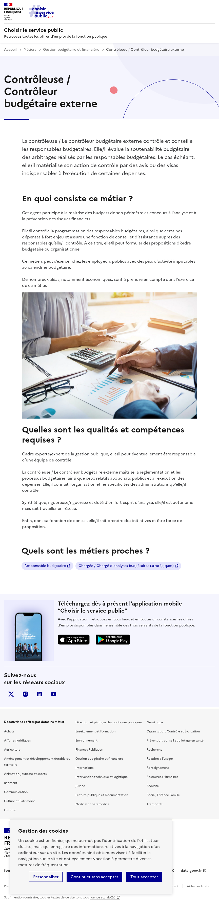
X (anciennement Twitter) (11, 694)
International (84, 767)
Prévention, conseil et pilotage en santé (175, 740)
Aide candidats (198, 886)
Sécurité (153, 786)
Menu (212, 7)
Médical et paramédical (92, 804)
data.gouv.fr (191, 870)
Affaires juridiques (17, 740)
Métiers (30, 49)
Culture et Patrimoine (19, 801)
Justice (80, 786)
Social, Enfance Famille (163, 795)
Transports (154, 804)
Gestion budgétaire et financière (71, 49)
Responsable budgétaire (45, 565)
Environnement (86, 740)
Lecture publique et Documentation (101, 795)
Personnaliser (45, 877)
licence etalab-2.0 (102, 897)
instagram (25, 694)
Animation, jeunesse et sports (25, 774)
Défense (10, 810)
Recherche (154, 749)
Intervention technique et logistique (101, 777)
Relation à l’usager (160, 758)
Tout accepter (144, 877)
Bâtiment (10, 783)
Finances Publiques (89, 749)
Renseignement (158, 767)
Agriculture (12, 749)
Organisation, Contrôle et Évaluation (173, 731)
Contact (172, 886)
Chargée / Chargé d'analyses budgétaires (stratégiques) (126, 565)
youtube (54, 694)
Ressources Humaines (162, 777)
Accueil (10, 49)
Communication (16, 792)
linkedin (39, 694)
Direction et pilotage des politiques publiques (108, 722)
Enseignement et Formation (95, 731)
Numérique (155, 722)
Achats (9, 731)
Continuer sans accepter (94, 877)
